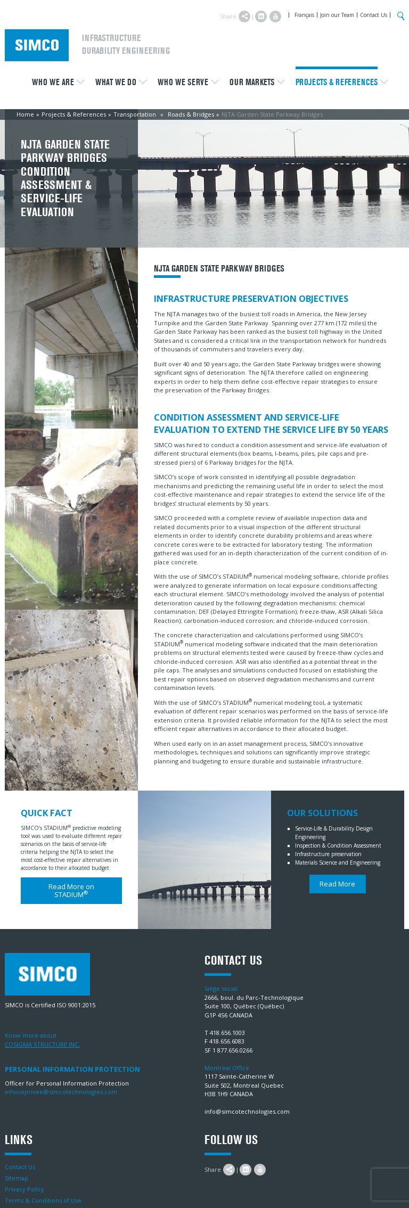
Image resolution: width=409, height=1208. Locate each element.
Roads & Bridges (191, 114)
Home (25, 114)
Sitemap (16, 1178)
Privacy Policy (24, 1189)
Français (304, 15)
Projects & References (337, 82)
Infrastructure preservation (328, 854)
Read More (337, 884)
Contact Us (373, 15)
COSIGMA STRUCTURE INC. (42, 1044)
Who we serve (183, 82)
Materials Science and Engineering (337, 862)
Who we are (53, 82)
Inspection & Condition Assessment (338, 845)
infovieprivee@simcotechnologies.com (61, 1092)
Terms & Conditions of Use (43, 1200)
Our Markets (252, 82)
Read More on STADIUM (71, 890)
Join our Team (337, 15)
